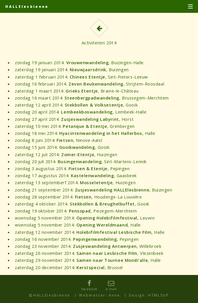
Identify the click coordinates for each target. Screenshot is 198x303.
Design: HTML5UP (149, 295)
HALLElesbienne (26, 6)
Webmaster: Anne (99, 295)
